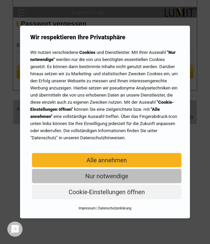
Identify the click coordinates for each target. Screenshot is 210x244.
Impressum (86, 208)
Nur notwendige (106, 176)
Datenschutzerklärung (114, 208)
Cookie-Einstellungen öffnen (107, 192)
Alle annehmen (107, 160)
